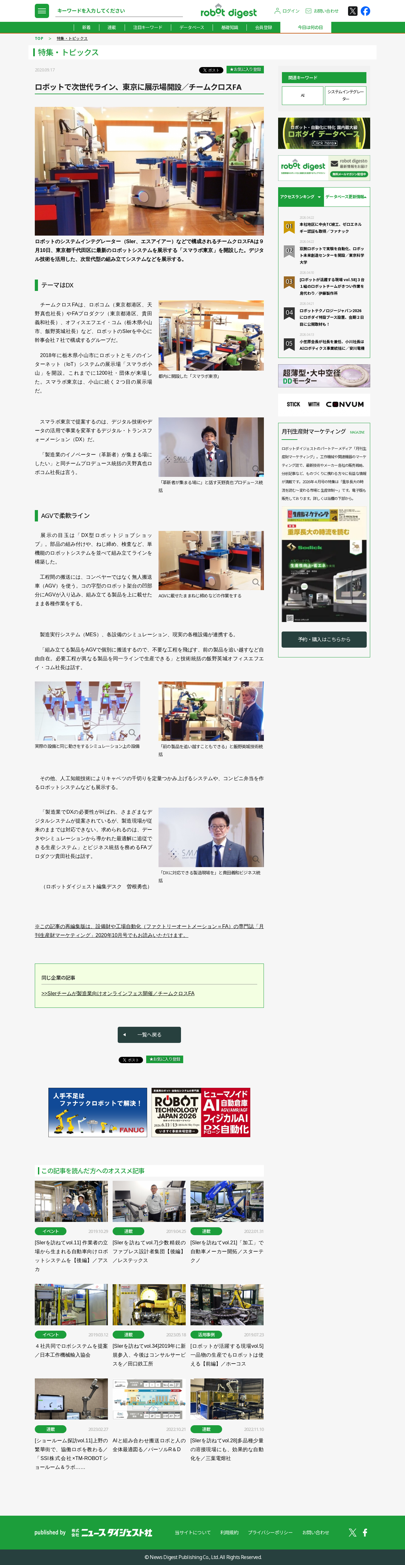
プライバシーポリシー (270, 1532)
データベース (191, 27)
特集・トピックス (72, 38)
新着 (86, 27)
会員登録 (263, 27)
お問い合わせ (326, 11)
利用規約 (229, 1532)
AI (302, 95)
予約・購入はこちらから (324, 639)
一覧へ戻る (149, 1034)
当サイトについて (193, 1532)
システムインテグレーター (345, 95)
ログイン (291, 11)
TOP (39, 38)
